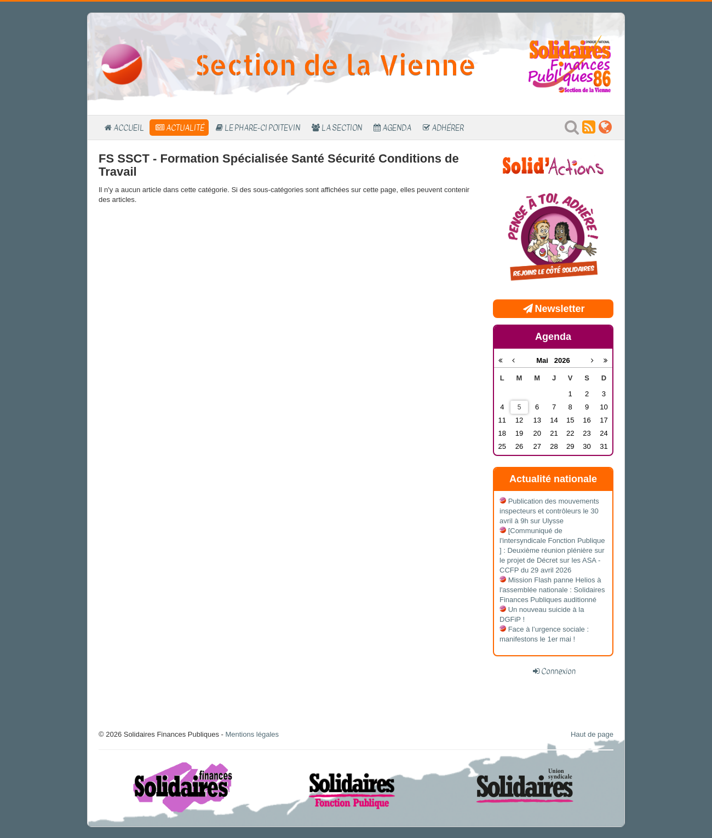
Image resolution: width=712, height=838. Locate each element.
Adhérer (448, 127)
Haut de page (592, 734)
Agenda (396, 127)
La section (341, 127)
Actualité (185, 127)
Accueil (128, 127)
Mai (545, 360)
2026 (562, 360)
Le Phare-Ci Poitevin (262, 127)
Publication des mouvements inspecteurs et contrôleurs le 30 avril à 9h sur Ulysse (549, 511)
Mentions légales (252, 734)
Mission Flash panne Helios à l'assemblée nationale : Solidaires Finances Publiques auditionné (552, 590)
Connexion (558, 671)
